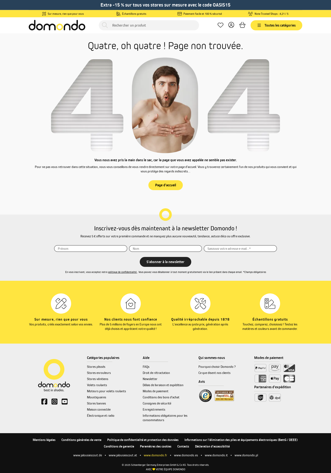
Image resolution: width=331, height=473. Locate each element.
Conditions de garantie (119, 446)
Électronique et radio (100, 416)
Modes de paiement (155, 391)
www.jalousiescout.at (123, 455)
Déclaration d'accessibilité (212, 446)
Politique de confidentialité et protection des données (143, 440)
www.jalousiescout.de (87, 455)
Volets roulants (97, 385)
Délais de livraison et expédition (163, 385)
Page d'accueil (165, 185)
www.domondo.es (186, 455)
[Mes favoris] (220, 25)
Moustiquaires (96, 397)
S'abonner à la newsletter (165, 262)
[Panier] (242, 25)
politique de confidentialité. (122, 272)
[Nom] (165, 248)
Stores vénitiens (97, 379)
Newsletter (150, 379)
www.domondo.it (216, 455)
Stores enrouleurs (99, 373)
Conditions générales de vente (81, 440)
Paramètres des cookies (155, 446)
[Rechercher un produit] (149, 25)
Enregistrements (154, 409)
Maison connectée (99, 409)
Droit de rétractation (156, 373)
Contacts (183, 446)
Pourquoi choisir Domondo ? (217, 367)
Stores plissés (96, 367)
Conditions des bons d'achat (161, 397)
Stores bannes (96, 403)
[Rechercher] (105, 25)
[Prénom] (90, 248)
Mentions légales (44, 440)
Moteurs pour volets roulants (106, 391)
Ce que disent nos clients (214, 373)
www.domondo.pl (246, 455)
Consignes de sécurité (157, 403)
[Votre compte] (231, 25)
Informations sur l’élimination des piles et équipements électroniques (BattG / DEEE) (241, 440)
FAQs (146, 367)
